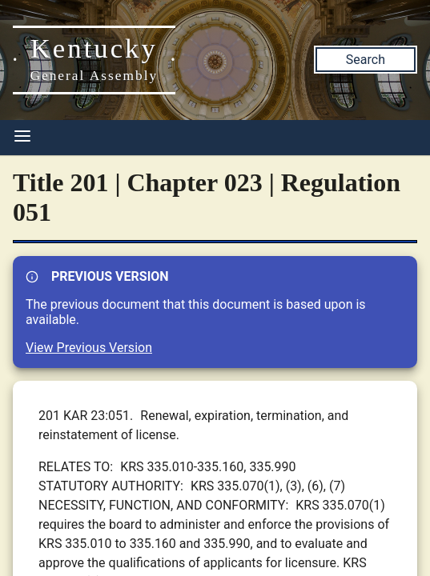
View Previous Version (89, 347)
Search (365, 59)
